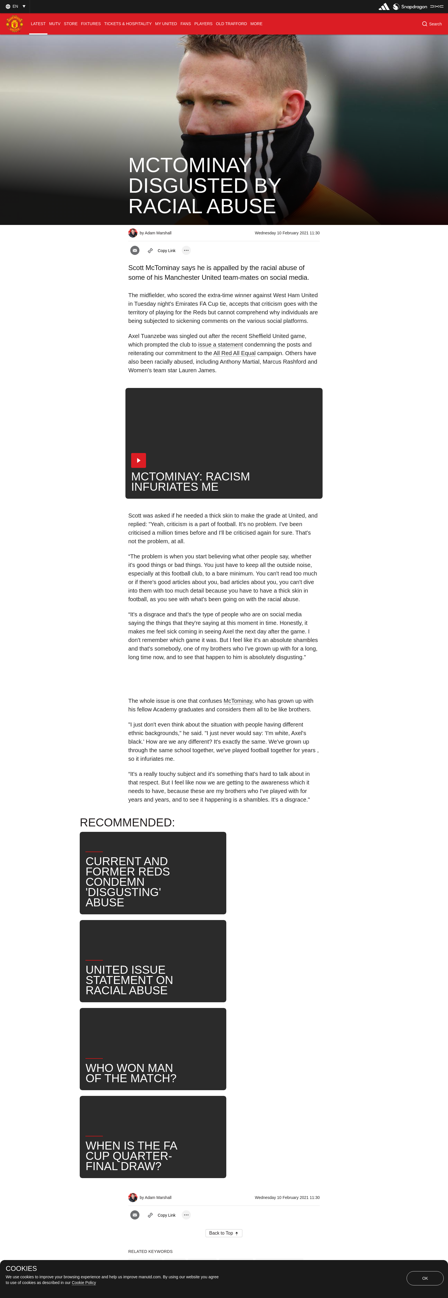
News (186, 1102)
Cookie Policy (84, 1282)
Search (214, 1102)
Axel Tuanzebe (150, 1102)
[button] (15, 6)
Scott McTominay (279, 1084)
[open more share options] (186, 250)
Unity (281, 1102)
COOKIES (21, 1268)
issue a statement (220, 344)
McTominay (238, 701)
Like (175, 1084)
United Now (249, 1102)
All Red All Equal (234, 353)
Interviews (145, 1084)
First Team (236, 1084)
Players (202, 1084)
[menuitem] (38, 24)
